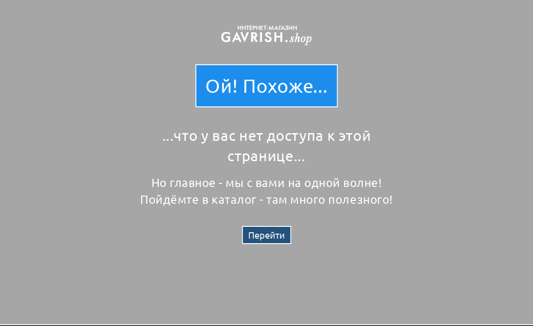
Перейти (266, 234)
